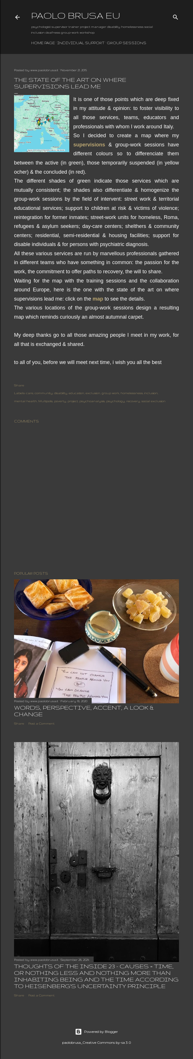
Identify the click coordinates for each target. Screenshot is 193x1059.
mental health (25, 401)
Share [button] (19, 385)
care (29, 393)
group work (110, 393)
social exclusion (153, 401)
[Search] (175, 15)
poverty (60, 401)
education (76, 393)
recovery (133, 401)
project (73, 401)
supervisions (89, 145)
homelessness (132, 393)
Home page (43, 43)
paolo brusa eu (75, 15)
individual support (81, 43)
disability (60, 393)
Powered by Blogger (96, 1031)
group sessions (126, 43)
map (97, 299)
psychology (115, 401)
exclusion (93, 393)
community (44, 393)
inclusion (151, 393)
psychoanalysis (92, 401)
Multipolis (45, 401)
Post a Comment (41, 723)
